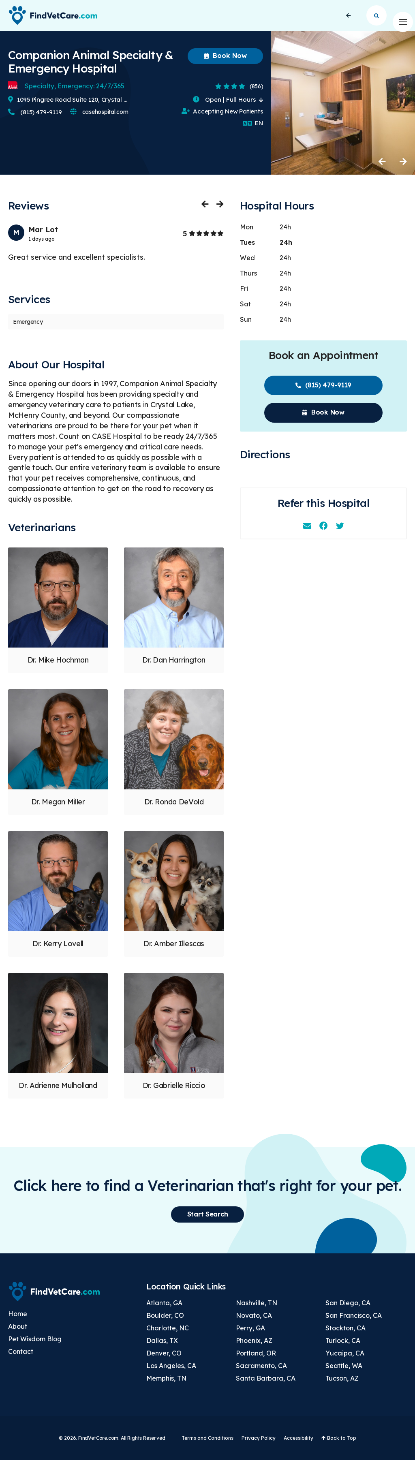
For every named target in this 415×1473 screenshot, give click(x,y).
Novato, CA (254, 1328)
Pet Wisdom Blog (35, 1352)
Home (17, 1327)
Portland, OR (256, 1366)
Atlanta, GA (164, 1315)
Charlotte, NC (167, 1340)
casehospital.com (99, 124)
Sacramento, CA (261, 1378)
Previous (383, 174)
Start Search (376, 21)
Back (348, 21)
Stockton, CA (345, 1340)
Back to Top (338, 1451)
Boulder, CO (165, 1328)
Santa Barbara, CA (265, 1391)
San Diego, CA (347, 1315)
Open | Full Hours (228, 112)
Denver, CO (164, 1366)
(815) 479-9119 (35, 125)
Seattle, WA (343, 1378)
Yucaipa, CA (344, 1366)
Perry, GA (250, 1340)
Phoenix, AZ (254, 1353)
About (17, 1339)
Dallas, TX (162, 1353)
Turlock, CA (342, 1353)
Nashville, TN (256, 1315)
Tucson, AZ (342, 1391)
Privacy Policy (259, 1451)
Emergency (28, 334)
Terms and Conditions (207, 1451)
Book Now (225, 68)
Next (403, 174)
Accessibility (298, 1451)
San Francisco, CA (353, 1328)
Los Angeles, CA (171, 1378)
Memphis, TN (166, 1391)
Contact (20, 1364)
